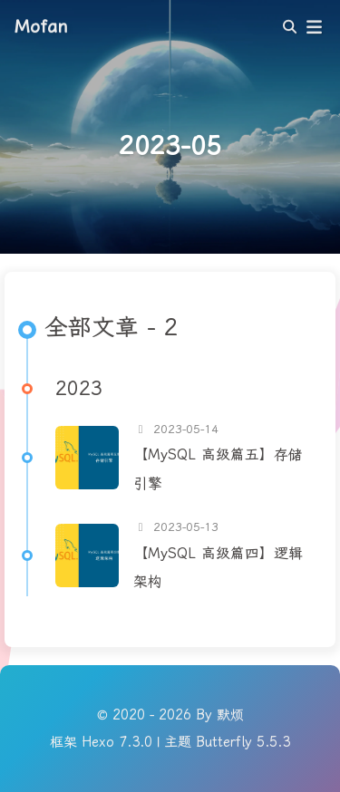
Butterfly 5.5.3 (243, 742)
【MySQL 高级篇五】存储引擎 (218, 469)
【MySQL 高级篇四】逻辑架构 (218, 568)
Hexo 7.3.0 (117, 742)
